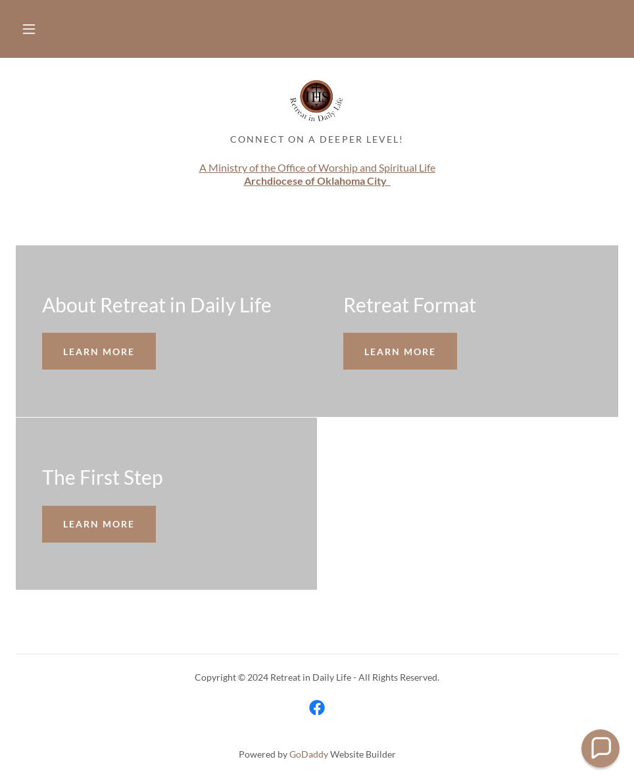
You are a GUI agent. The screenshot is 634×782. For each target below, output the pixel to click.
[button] (29, 29)
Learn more (99, 351)
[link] (317, 100)
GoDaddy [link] (308, 754)
